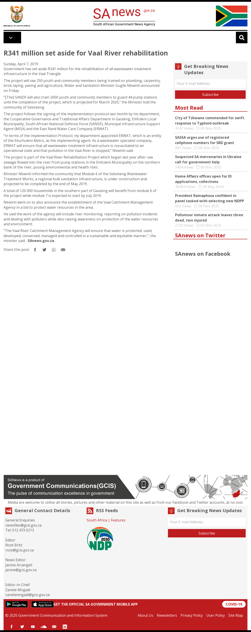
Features (118, 520)
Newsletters (167, 615)
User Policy (215, 615)
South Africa (97, 520)
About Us (145, 615)
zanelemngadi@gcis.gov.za (27, 594)
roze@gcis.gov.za (19, 550)
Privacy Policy (192, 615)
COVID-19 (234, 604)
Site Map (235, 615)
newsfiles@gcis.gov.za (23, 525)
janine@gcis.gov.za (20, 569)
